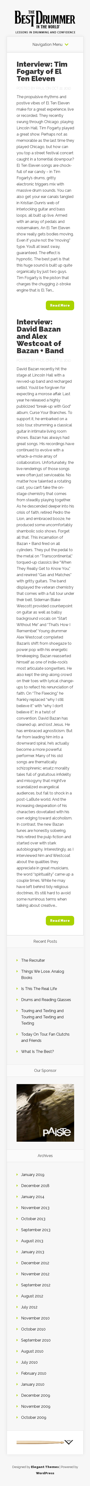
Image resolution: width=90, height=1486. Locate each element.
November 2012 (35, 1274)
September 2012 (35, 1285)
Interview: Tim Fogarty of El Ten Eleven (42, 71)
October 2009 (33, 1417)
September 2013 (35, 1230)
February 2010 (33, 1373)
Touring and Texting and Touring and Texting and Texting (42, 1017)
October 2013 (33, 1219)
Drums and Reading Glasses (46, 999)
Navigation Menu (47, 45)
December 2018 (35, 1185)
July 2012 (29, 1307)
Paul (40, 88)
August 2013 (32, 1241)
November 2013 (35, 1208)
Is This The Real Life (39, 988)
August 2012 (32, 1296)
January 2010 (32, 1384)
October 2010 (33, 1329)
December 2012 (35, 1263)
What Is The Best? (37, 1051)
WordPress (45, 1473)
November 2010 (35, 1318)
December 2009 (35, 1395)
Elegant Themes (45, 1467)
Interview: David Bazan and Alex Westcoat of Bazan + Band (40, 336)
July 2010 (29, 1362)
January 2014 (32, 1196)
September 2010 (36, 1340)
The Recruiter (33, 960)
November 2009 (35, 1406)
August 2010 (32, 1351)
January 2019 (32, 1174)
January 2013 (32, 1252)
